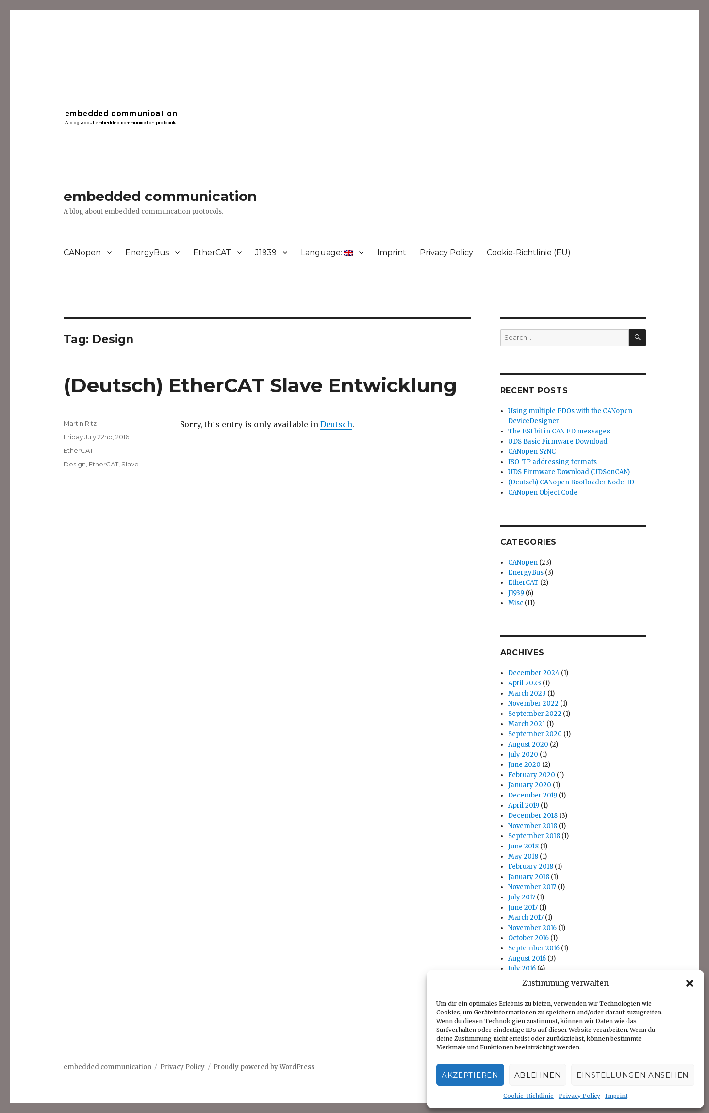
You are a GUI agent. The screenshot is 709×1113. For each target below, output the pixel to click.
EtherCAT (212, 252)
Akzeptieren (470, 1075)
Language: (327, 252)
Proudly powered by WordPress (264, 1067)
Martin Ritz (80, 423)
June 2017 (523, 907)
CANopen (82, 252)
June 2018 (523, 846)
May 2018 (523, 856)
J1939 (266, 252)
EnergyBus (147, 252)
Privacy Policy (579, 1095)
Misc (515, 603)
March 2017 (526, 918)
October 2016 (528, 938)
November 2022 (533, 703)
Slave (130, 464)
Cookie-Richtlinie (528, 1095)
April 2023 (524, 683)
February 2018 (530, 867)
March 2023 (527, 693)
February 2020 (531, 775)
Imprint (616, 1095)
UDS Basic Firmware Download (558, 441)
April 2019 (523, 805)
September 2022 (534, 714)
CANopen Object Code (542, 492)
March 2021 (526, 724)
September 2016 (534, 948)
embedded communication (160, 196)
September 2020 (535, 734)
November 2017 (532, 887)
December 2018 (533, 816)
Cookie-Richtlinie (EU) (529, 252)
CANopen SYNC (532, 452)
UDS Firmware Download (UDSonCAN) (569, 472)
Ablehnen (537, 1075)
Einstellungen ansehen (633, 1075)
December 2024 (534, 673)
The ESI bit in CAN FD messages (559, 431)
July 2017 (521, 897)
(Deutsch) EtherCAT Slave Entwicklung (260, 385)
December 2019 (532, 795)
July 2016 (522, 968)
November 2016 (532, 928)
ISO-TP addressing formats (552, 462)
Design (75, 464)
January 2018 (528, 877)
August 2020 (528, 744)
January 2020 (529, 785)
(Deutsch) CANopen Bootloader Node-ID (571, 482)
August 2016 (527, 958)
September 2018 (534, 836)
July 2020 (523, 754)
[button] (689, 983)
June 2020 (524, 765)
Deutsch (336, 424)
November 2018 (532, 826)
